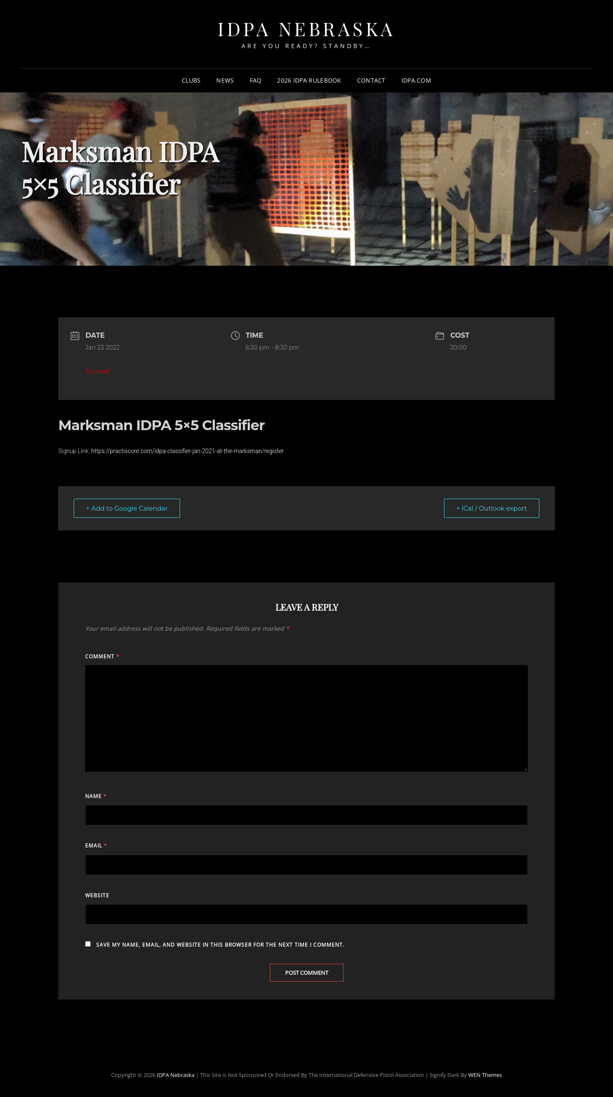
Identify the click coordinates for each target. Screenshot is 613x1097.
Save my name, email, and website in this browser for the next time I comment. (220, 944)
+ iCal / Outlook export (491, 508)
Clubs (191, 80)
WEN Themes (485, 1075)
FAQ (256, 80)
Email (96, 845)
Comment (102, 656)
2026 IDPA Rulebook (309, 80)
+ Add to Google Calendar (127, 508)
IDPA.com (416, 80)
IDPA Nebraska (306, 28)
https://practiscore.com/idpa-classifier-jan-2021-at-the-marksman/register (187, 451)
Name (96, 796)
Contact (371, 80)
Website (97, 895)
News (225, 80)
